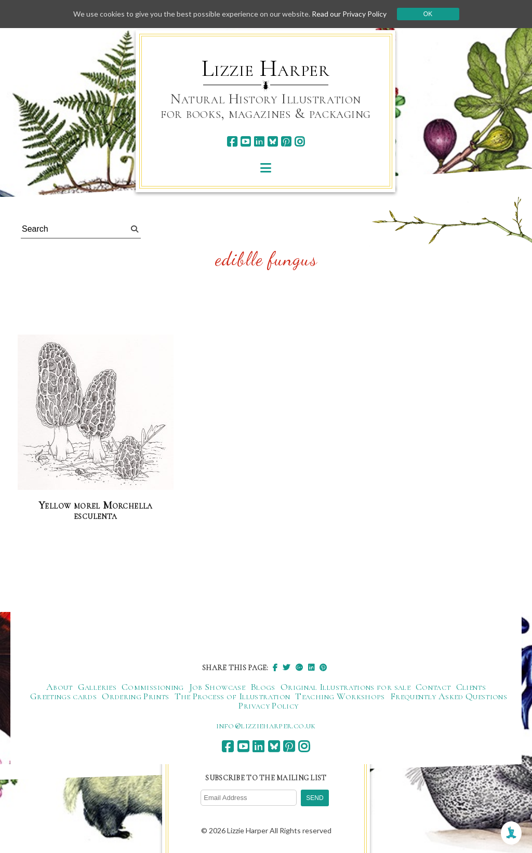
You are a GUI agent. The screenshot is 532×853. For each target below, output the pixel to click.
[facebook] (232, 142)
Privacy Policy (268, 705)
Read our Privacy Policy (349, 13)
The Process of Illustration (232, 696)
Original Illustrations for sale (345, 686)
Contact (433, 686)
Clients (471, 686)
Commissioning (153, 686)
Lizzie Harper (266, 69)
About (59, 686)
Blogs (262, 686)
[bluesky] (272, 142)
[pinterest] (286, 142)
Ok (427, 14)
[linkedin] (259, 142)
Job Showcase (217, 686)
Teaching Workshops (339, 696)
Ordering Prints (135, 696)
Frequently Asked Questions (448, 696)
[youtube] (245, 142)
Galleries (97, 686)
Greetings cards (63, 696)
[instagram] (299, 142)
